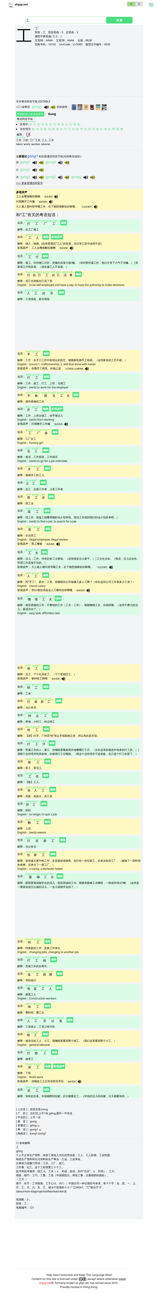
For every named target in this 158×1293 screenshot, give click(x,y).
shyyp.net (45, 1283)
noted (122, 1279)
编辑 (63, 223)
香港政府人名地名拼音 (30, 114)
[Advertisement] (79, 71)
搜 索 (119, 20)
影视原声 (57, 237)
